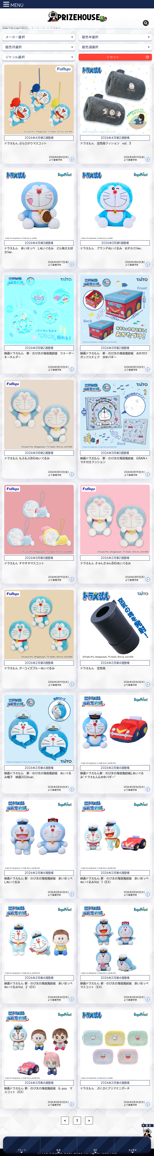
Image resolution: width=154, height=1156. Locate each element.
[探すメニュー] (95, 1145)
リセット (112, 57)
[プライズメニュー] (21, 1145)
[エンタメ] (132, 1145)
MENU (16, 5)
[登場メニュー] (58, 1145)
